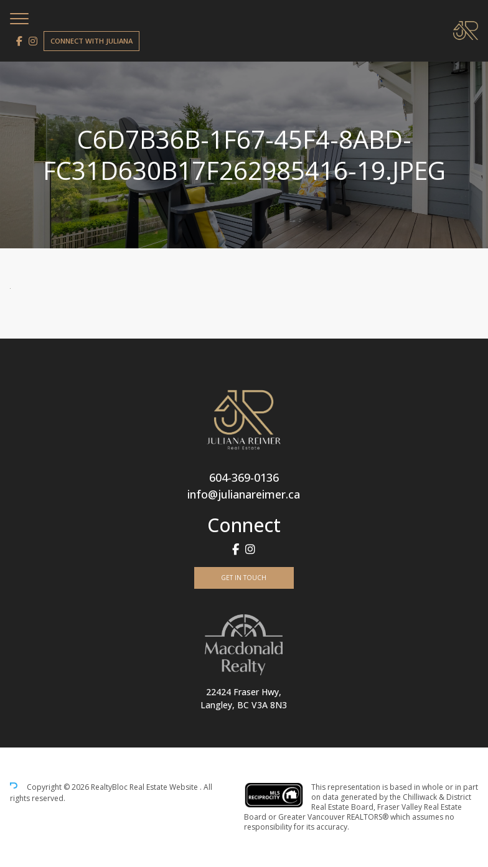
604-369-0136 (244, 477)
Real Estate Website (164, 787)
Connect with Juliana (91, 40)
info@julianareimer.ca (243, 494)
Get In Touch (243, 577)
